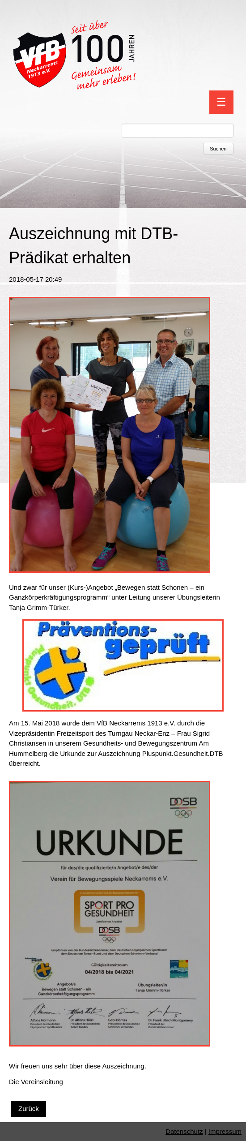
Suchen (218, 148)
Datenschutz (184, 1131)
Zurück (28, 1108)
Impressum (225, 1131)
